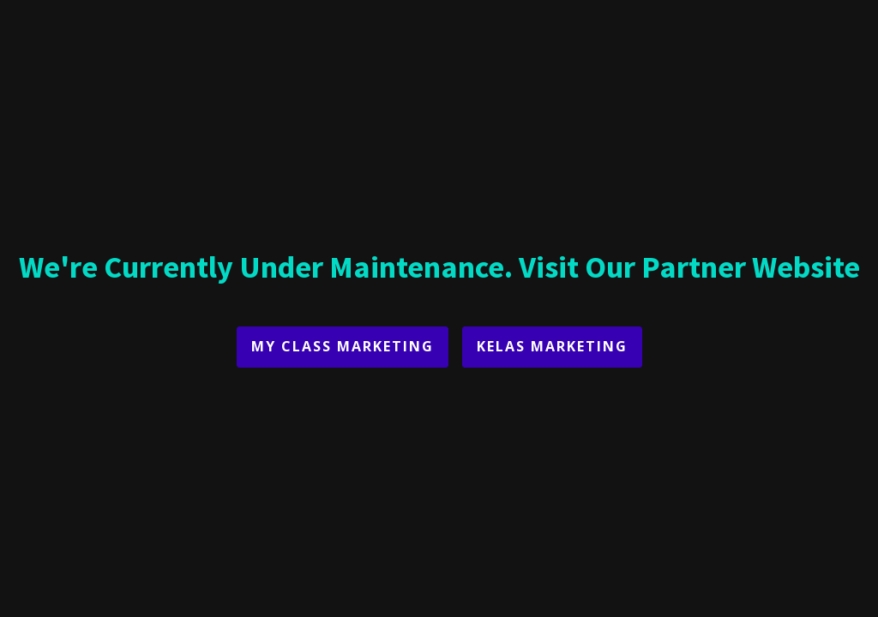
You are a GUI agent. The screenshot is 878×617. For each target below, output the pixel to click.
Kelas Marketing (552, 346)
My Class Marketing (342, 346)
